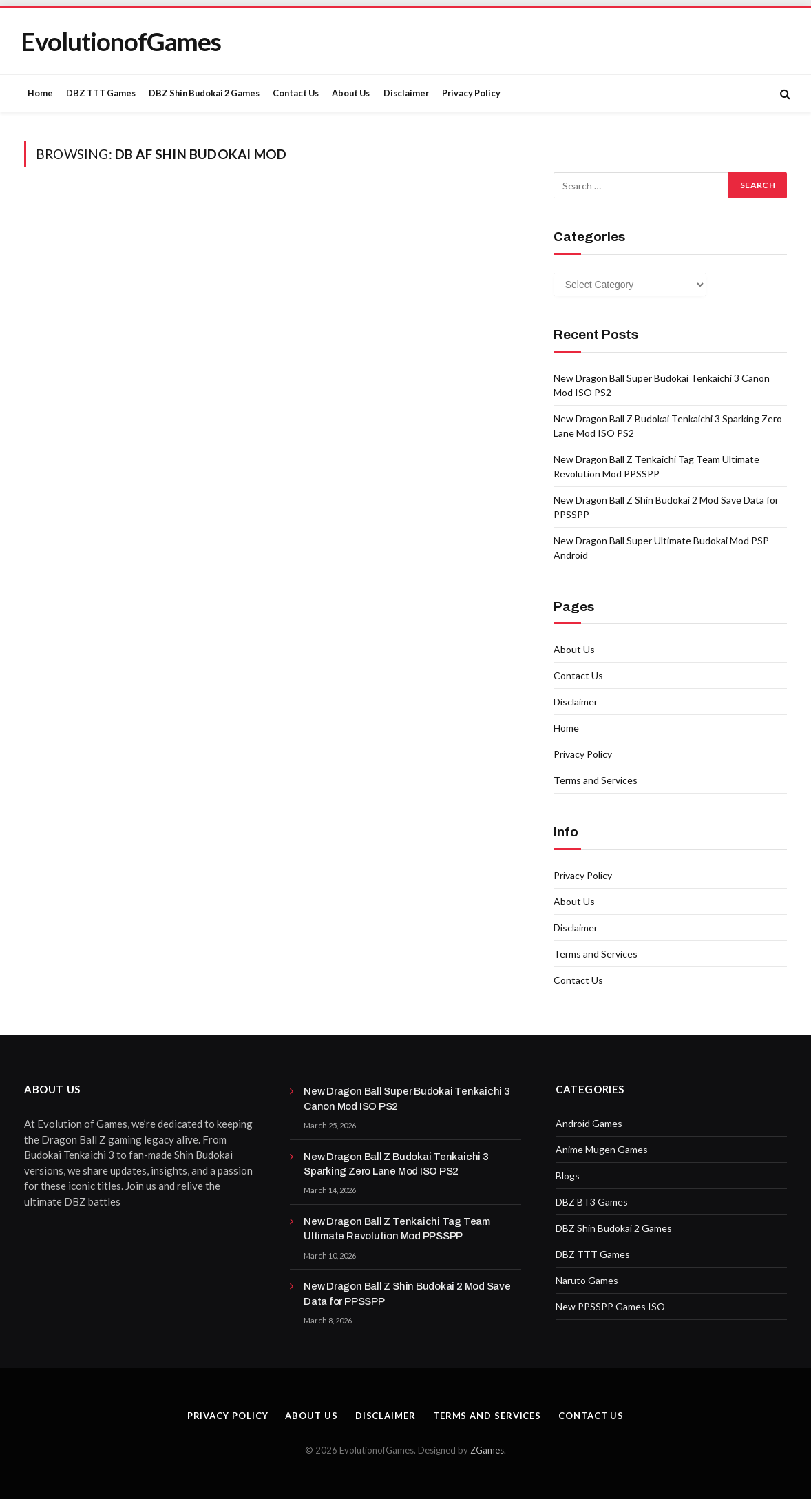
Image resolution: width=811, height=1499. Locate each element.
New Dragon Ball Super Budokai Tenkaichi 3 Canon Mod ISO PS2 (407, 1098)
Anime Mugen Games (602, 1149)
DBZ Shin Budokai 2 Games (204, 93)
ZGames (487, 1450)
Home (40, 93)
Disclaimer (406, 93)
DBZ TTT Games (101, 93)
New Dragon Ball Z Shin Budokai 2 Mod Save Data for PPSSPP (407, 1293)
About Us (351, 93)
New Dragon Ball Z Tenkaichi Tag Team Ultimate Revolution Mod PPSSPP (397, 1228)
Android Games (589, 1123)
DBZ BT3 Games (592, 1202)
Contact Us (296, 93)
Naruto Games (587, 1280)
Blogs (568, 1175)
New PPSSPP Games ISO (610, 1306)
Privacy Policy (471, 93)
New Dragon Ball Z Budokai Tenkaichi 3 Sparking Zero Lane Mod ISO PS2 (396, 1164)
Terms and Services (596, 780)
